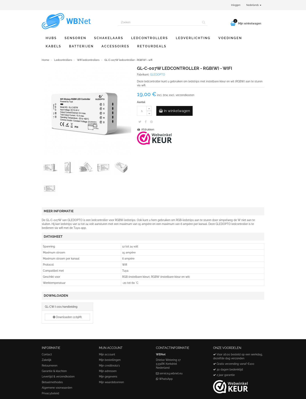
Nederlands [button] (253, 5)
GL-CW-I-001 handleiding (61, 306)
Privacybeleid (50, 393)
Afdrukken (145, 129)
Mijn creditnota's (109, 365)
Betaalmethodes (52, 382)
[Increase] (149, 108)
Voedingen (230, 38)
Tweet (139, 121)
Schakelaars (108, 38)
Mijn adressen (108, 371)
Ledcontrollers (149, 38)
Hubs (51, 38)
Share (146, 121)
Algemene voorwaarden (57, 387)
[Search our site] (159, 22)
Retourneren (49, 365)
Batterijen (81, 46)
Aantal (141, 102)
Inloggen (235, 5)
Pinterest (151, 121)
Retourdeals (151, 46)
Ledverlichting (193, 38)
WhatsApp (166, 378)
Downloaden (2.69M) (67, 317)
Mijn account (107, 354)
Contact (47, 354)
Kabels (53, 46)
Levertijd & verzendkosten (58, 376)
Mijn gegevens (108, 376)
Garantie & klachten (54, 371)
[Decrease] (149, 113)
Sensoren (75, 38)
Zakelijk (46, 359)
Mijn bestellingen (110, 359)
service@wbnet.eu (170, 373)
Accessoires (115, 46)
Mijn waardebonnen (111, 382)
